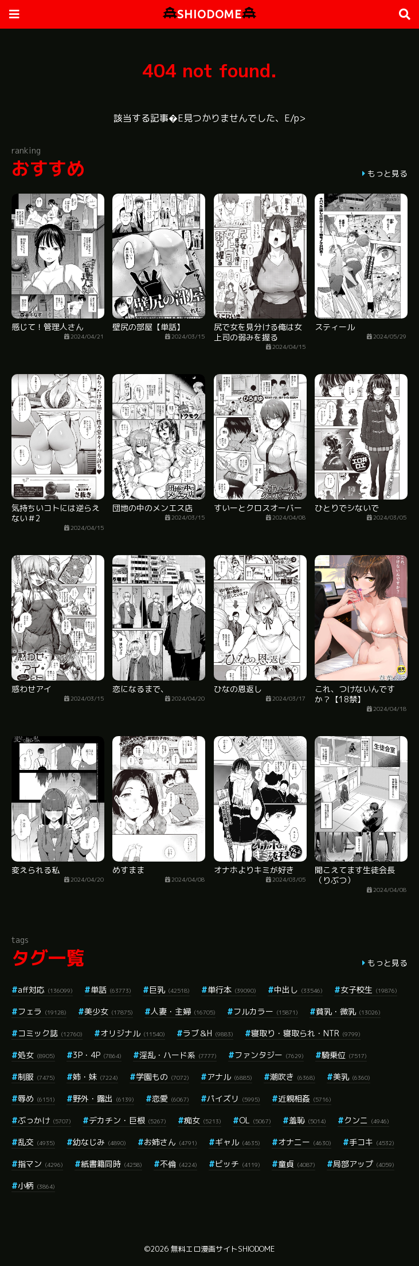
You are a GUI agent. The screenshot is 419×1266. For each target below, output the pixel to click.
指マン (40, 1163)
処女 (36, 1054)
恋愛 (170, 1098)
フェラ (42, 1011)
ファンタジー (269, 1054)
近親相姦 (304, 1098)
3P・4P (97, 1054)
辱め (36, 1098)
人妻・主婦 (183, 1011)
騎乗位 (344, 1054)
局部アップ (363, 1163)
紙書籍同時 (111, 1163)
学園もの (162, 1076)
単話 (111, 989)
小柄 (36, 1185)
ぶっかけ (44, 1120)
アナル (229, 1076)
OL (255, 1120)
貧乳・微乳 (348, 1011)
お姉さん (170, 1142)
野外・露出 (103, 1098)
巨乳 (169, 989)
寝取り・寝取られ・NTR (306, 1033)
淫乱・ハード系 (178, 1054)
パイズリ (233, 1098)
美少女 (108, 1011)
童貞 (296, 1163)
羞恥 (307, 1120)
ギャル (237, 1142)
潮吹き (292, 1076)
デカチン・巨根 (127, 1120)
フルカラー (265, 1011)
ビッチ (237, 1163)
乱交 (36, 1142)
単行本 (231, 989)
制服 (36, 1076)
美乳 (351, 1076)
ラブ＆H (208, 1033)
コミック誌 (50, 1033)
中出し (298, 989)
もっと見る (387, 173)
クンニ (366, 1120)
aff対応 (45, 989)
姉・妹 (95, 1076)
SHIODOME (209, 14)
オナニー (304, 1142)
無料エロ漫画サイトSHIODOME (223, 1249)
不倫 (178, 1163)
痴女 (202, 1120)
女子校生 (368, 989)
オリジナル (132, 1033)
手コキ (371, 1142)
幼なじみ (99, 1142)
